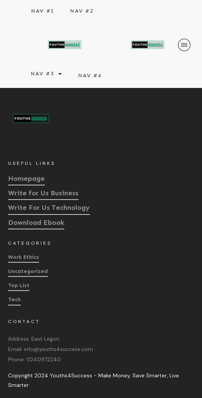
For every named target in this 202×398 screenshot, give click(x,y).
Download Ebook (36, 222)
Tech (14, 299)
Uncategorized (28, 271)
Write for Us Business (43, 193)
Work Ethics (23, 257)
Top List (18, 285)
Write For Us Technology (49, 207)
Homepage (26, 178)
